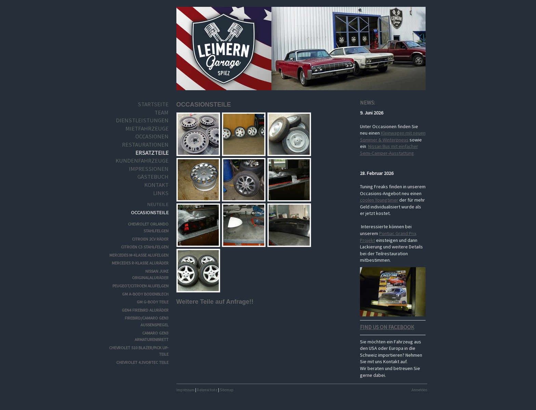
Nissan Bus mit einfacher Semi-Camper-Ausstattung (389, 149)
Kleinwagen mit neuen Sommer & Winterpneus (393, 136)
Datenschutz (207, 389)
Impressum (185, 389)
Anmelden (419, 389)
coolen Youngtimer (379, 200)
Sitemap (226, 389)
